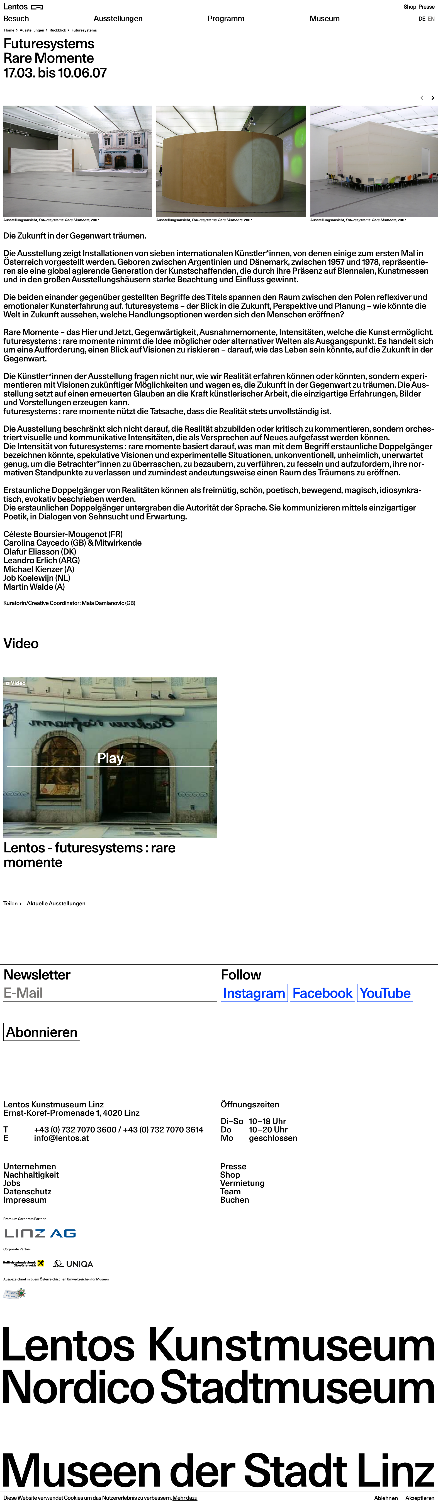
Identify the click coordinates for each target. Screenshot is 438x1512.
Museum (325, 18)
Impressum (25, 1200)
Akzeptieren (420, 1498)
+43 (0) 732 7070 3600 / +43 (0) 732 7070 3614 (117, 1130)
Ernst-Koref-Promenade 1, (71, 1113)
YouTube (385, 993)
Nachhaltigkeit (31, 1175)
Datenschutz (27, 1191)
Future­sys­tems (84, 30)
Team (230, 1191)
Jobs (12, 1183)
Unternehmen (29, 1166)
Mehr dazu (185, 1498)
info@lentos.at (60, 1138)
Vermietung (242, 1183)
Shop (410, 6)
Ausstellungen (118, 18)
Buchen (234, 1200)
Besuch (16, 18)
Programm (226, 18)
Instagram (254, 993)
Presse (426, 6)
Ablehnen (386, 1498)
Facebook (322, 993)
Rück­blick (57, 30)
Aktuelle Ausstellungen (56, 903)
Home (9, 30)
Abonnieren (41, 1032)
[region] (219, 164)
